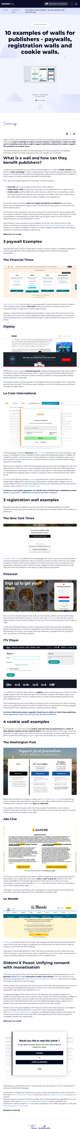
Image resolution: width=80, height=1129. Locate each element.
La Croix (41, 453)
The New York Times (11, 559)
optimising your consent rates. (16, 1106)
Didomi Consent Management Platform (41, 979)
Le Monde (7, 942)
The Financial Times (11, 304)
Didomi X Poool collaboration (19, 1012)
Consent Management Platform (34, 1101)
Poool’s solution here (31, 486)
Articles (5, 10)
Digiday (16, 371)
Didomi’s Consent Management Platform (57, 225)
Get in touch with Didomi (23, 1095)
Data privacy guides (15, 11)
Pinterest (52, 618)
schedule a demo (57, 1095)
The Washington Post (51, 799)
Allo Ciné (37, 883)
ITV (4, 692)
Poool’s (32, 479)
